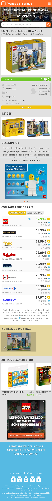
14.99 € (44, 79)
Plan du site (20, 453)
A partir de (7, 79)
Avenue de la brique (16, 3)
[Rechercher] (48, 24)
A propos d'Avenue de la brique (26, 446)
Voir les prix (26, 107)
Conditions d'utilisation (21, 450)
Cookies (40, 450)
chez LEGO (16, 100)
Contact (34, 453)
